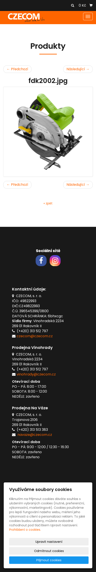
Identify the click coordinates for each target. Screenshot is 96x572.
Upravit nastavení (48, 542)
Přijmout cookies (48, 560)
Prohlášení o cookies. (25, 529)
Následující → (77, 69)
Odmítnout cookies (49, 551)
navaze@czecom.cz (34, 434)
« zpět (48, 203)
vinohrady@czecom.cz (36, 374)
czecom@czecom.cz (35, 336)
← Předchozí (17, 69)
